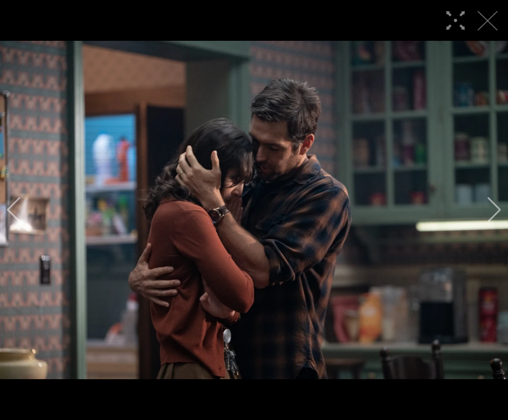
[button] (14, 210)
